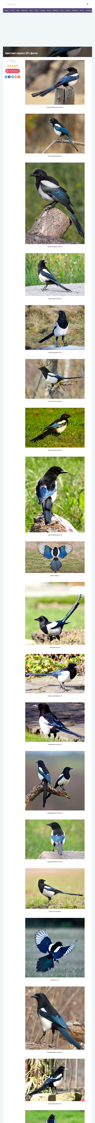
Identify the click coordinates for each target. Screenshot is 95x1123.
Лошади (42, 10)
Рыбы (17, 10)
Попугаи (67, 10)
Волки (48, 10)
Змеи (61, 10)
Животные (24, 10)
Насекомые (89, 10)
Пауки (36, 10)
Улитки (82, 10)
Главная (6, 10)
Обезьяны (55, 10)
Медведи (75, 10)
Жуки (31, 10)
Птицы (12, 10)
